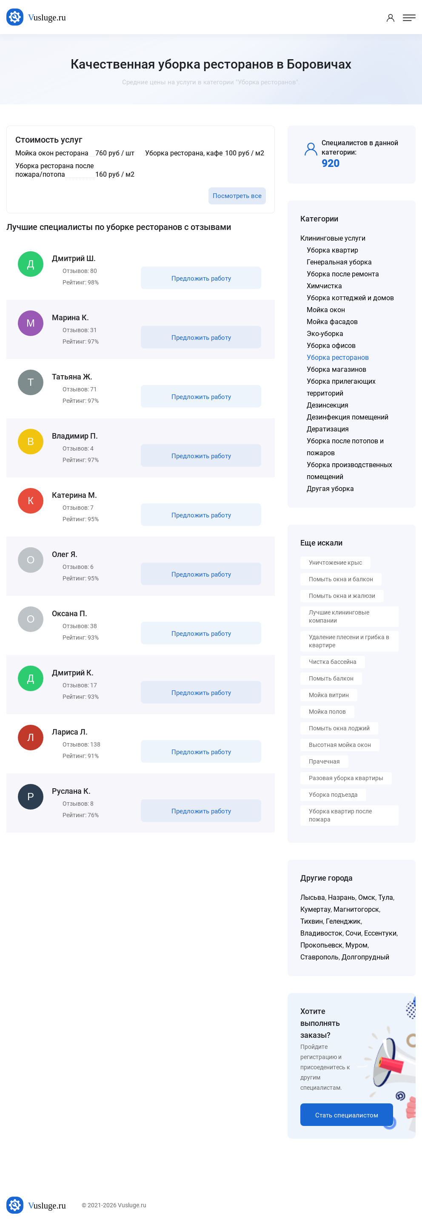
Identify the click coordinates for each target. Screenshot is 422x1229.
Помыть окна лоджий (339, 728)
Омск (366, 897)
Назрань (341, 897)
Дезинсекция (327, 405)
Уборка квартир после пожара (340, 815)
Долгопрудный (365, 957)
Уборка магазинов (336, 369)
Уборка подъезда (333, 794)
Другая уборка (330, 489)
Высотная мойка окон (340, 744)
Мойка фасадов (332, 322)
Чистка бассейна (332, 661)
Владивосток (321, 933)
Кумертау (315, 909)
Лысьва (312, 897)
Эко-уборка (325, 334)
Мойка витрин (329, 695)
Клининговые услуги (332, 238)
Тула (385, 897)
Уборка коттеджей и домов (350, 298)
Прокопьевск (321, 945)
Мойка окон (326, 310)
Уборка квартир (332, 250)
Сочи (353, 933)
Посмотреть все (237, 196)
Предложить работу (201, 278)
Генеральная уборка (339, 262)
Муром (356, 945)
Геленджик (343, 921)
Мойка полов (327, 711)
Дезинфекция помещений (347, 417)
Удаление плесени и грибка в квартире (349, 641)
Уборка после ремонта (343, 274)
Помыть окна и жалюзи (342, 595)
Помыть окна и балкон (341, 579)
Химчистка (324, 286)
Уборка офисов (331, 346)
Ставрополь (319, 957)
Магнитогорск (356, 909)
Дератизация (328, 429)
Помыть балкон (331, 678)
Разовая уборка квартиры (346, 778)
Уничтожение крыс (335, 562)
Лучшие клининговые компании (339, 616)
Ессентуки (380, 933)
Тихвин (311, 921)
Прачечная (324, 761)
